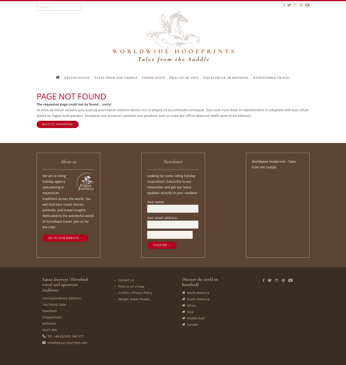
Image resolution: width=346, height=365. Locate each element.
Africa (191, 305)
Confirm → (162, 245)
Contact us (126, 280)
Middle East (196, 318)
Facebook (264, 280)
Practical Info (184, 78)
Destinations (77, 78)
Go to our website (63, 238)
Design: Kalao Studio (133, 299)
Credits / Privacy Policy (135, 293)
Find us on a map (131, 286)
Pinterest (283, 280)
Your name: (155, 202)
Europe (192, 324)
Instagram (277, 280)
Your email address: (162, 218)
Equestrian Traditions (226, 78)
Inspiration (153, 78)
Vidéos (290, 280)
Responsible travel (271, 78)
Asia (190, 312)
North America (198, 293)
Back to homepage (57, 124)
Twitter (270, 280)
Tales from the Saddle (116, 78)
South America (198, 299)
